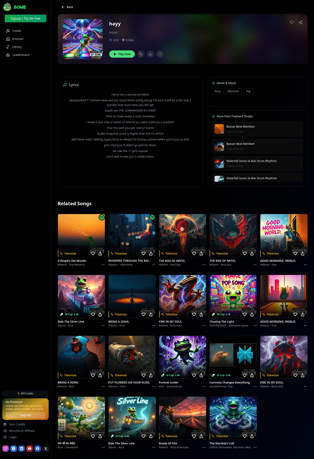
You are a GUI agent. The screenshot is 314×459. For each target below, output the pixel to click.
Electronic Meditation (245, 447)
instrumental (174, 386)
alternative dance (238, 325)
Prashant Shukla (234, 131)
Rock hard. (176, 325)
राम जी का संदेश (66, 443)
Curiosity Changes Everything (229, 382)
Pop (248, 91)
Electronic (233, 91)
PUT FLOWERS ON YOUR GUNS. (129, 382)
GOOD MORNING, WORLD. (278, 261)
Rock (70, 325)
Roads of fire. (168, 443)
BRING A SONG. (118, 321)
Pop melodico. (77, 264)
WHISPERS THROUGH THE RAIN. (129, 261)
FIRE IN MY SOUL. (171, 321)
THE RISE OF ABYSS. (172, 261)
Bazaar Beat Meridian (240, 126)
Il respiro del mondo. (72, 261)
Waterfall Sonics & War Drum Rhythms (251, 161)
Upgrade (25, 415)
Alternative (126, 264)
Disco (217, 91)
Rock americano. (180, 447)
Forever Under (169, 382)
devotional (72, 447)
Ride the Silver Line (71, 321)
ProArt (113, 32)
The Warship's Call (221, 443)
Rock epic (175, 264)
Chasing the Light (221, 321)
